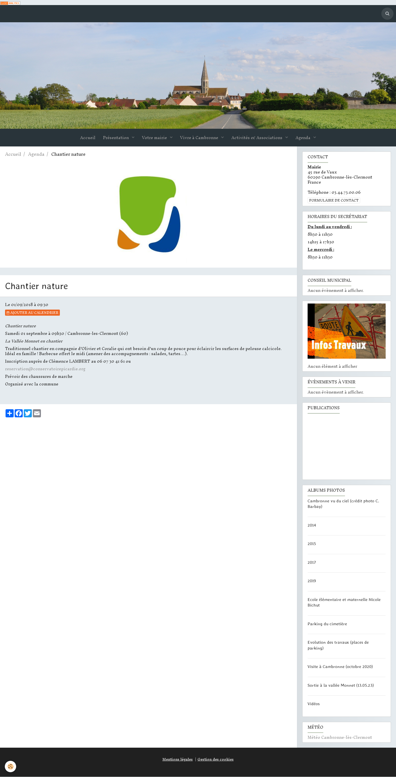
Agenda (303, 137)
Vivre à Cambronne (199, 137)
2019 (312, 581)
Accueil (87, 137)
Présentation (116, 137)
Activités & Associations (257, 137)
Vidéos (314, 703)
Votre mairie (155, 137)
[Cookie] (10, 766)
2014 (312, 525)
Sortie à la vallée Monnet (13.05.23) (341, 685)
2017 (312, 562)
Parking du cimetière (327, 623)
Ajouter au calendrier (32, 313)
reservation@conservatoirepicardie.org (45, 369)
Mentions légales (177, 760)
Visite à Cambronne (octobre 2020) (340, 666)
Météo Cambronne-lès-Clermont (340, 737)
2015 (312, 543)
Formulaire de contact (334, 201)
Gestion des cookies (215, 760)
